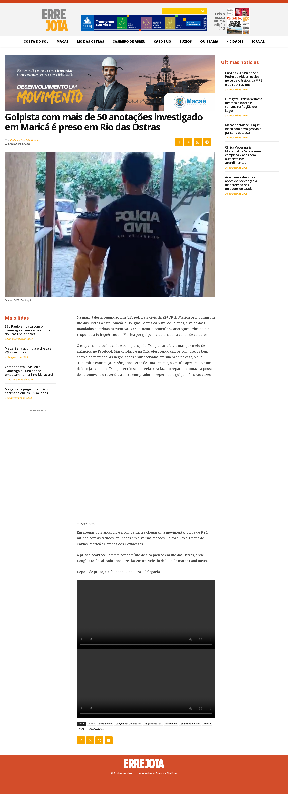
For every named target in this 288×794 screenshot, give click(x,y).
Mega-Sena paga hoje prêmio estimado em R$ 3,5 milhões (27, 391)
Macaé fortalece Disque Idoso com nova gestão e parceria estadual (243, 129)
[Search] (202, 11)
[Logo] (144, 763)
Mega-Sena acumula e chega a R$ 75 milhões (28, 350)
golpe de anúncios (190, 723)
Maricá (207, 723)
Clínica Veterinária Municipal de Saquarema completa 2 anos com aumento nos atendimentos (243, 155)
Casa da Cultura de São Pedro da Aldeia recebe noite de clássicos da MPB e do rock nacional (243, 79)
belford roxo (105, 723)
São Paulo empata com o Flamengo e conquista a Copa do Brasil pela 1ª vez (27, 330)
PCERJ (81, 729)
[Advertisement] (38, 438)
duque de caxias (153, 723)
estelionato (171, 723)
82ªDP (92, 723)
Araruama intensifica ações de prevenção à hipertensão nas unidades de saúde (241, 183)
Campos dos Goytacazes (128, 723)
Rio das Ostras (96, 729)
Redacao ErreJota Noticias (25, 140)
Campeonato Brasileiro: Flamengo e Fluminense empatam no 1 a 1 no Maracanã (29, 371)
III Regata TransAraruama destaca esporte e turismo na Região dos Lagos (243, 105)
